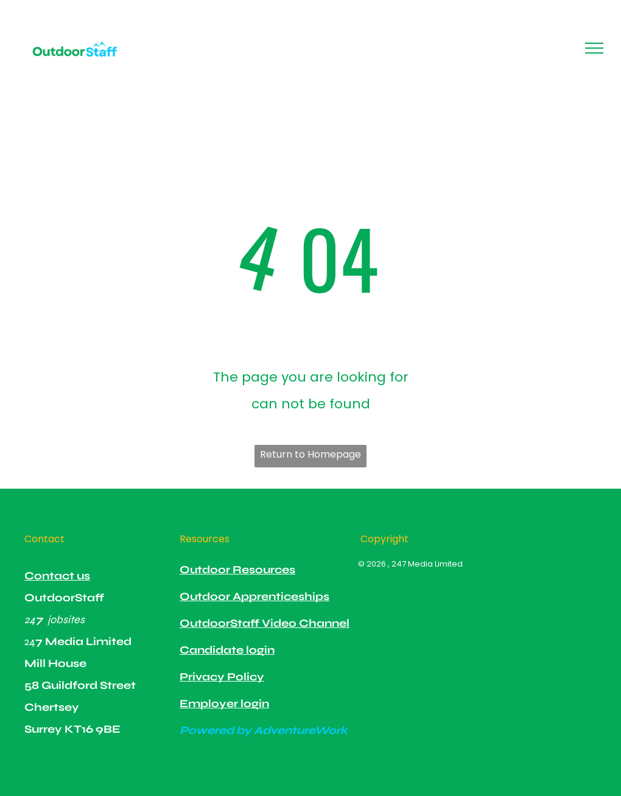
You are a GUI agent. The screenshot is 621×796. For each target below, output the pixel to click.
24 (29, 619)
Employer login (224, 703)
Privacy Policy (222, 676)
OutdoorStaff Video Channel (264, 623)
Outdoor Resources (237, 569)
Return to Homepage (310, 454)
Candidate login (227, 650)
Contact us (57, 575)
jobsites (66, 619)
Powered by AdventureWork (264, 730)
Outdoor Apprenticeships (254, 596)
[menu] (594, 48)
